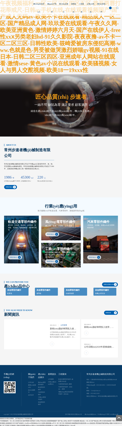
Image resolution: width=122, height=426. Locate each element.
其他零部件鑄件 (14, 289)
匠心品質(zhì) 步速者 (61, 97)
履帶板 (38, 292)
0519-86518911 (101, 384)
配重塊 (9, 292)
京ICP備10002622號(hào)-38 (73, 413)
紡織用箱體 (70, 292)
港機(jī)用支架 (100, 292)
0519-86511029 (95, 392)
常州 (107, 413)
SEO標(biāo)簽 (114, 413)
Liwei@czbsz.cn (95, 390)
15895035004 (110, 384)
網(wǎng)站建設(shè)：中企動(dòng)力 (95, 413)
